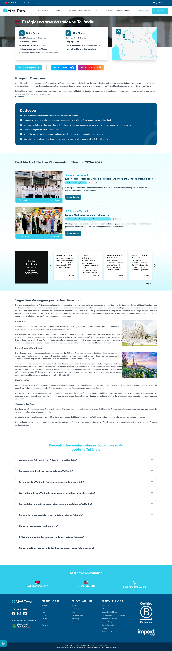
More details (73, 197)
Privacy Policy (107, 622)
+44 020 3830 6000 (37, 586)
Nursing (74, 612)
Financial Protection (109, 619)
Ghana (44, 605)
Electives (58, 11)
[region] (103, 265)
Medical (74, 605)
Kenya (44, 615)
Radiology (75, 619)
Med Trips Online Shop (110, 632)
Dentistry (75, 622)
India (43, 612)
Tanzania (45, 622)
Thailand (45, 625)
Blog (155, 3)
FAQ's (104, 609)
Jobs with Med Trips (109, 612)
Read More (20, 96)
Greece (44, 609)
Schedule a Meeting (30, 3)
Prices (97, 11)
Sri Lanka (45, 619)
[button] (51, 265)
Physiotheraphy (77, 615)
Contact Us (106, 628)
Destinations (43, 11)
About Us (105, 605)
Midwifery (75, 609)
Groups (70, 11)
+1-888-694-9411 (86, 586)
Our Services (84, 11)
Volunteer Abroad (124, 11)
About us (107, 11)
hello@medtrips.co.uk (134, 586)
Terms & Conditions (109, 625)
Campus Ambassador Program (113, 615)
